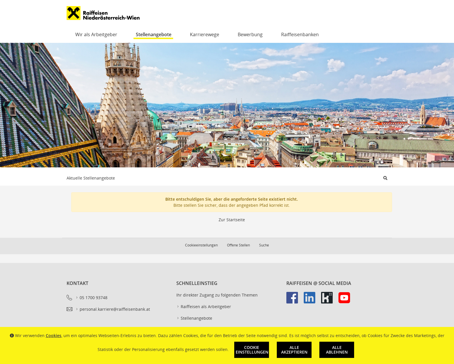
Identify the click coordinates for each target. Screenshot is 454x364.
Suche (264, 245)
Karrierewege (204, 34)
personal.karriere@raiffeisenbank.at (112, 309)
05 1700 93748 (91, 298)
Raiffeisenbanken (300, 34)
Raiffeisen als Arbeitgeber (203, 307)
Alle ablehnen (337, 350)
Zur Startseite (232, 219)
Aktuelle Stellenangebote (91, 178)
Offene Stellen (238, 245)
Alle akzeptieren (294, 350)
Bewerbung (250, 34)
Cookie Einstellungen (252, 350)
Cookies (53, 335)
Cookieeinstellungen (201, 245)
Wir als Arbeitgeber (96, 34)
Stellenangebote (153, 34)
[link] (295, 300)
